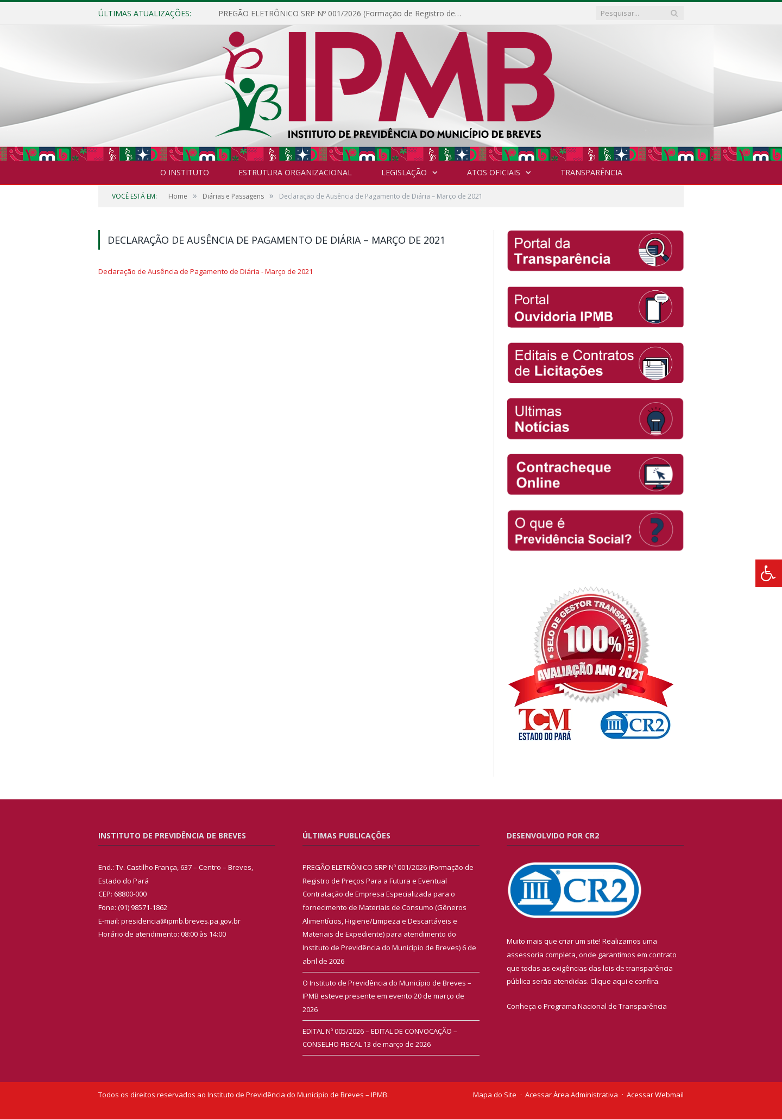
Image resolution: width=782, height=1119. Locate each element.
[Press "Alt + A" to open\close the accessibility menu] (768, 573)
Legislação (404, 172)
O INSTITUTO (184, 172)
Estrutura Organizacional (295, 172)
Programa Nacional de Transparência (605, 1006)
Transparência (591, 172)
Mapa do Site (494, 1094)
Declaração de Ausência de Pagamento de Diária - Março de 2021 (205, 271)
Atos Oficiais (493, 172)
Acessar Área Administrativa (571, 1094)
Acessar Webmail (655, 1094)
